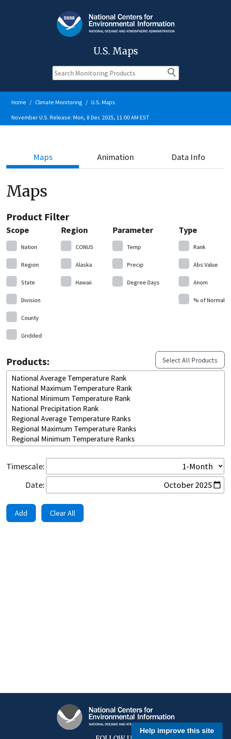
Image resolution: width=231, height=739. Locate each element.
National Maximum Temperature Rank (115, 388)
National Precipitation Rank (115, 408)
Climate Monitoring (58, 102)
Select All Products (190, 360)
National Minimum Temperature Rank (115, 398)
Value (198, 263)
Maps (42, 157)
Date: (34, 484)
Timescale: (25, 466)
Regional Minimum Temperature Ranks (115, 439)
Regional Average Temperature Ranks (115, 419)
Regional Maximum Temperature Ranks (115, 429)
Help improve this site (177, 731)
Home (18, 102)
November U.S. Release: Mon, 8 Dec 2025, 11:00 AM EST (80, 117)
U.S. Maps (103, 102)
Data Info (188, 157)
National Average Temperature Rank (115, 378)
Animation (115, 157)
